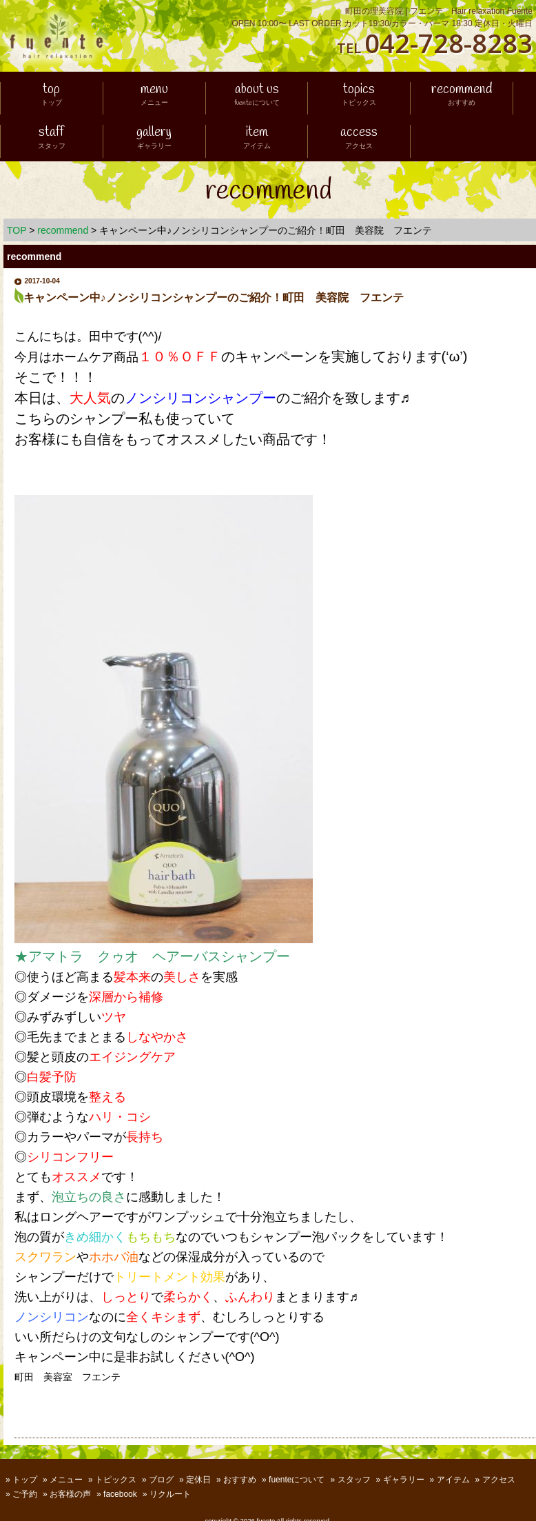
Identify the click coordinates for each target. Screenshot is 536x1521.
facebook (120, 1494)
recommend (461, 96)
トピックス (115, 1479)
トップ (24, 1479)
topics (359, 96)
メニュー (66, 1479)
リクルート (170, 1494)
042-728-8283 (448, 43)
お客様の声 (70, 1494)
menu (154, 96)
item (257, 139)
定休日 (198, 1479)
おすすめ (239, 1479)
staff (51, 139)
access (359, 139)
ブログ (161, 1479)
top (51, 96)
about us (257, 96)
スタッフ (354, 1479)
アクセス (498, 1479)
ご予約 (24, 1494)
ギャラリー (403, 1479)
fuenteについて (296, 1479)
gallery (154, 139)
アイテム (453, 1479)
